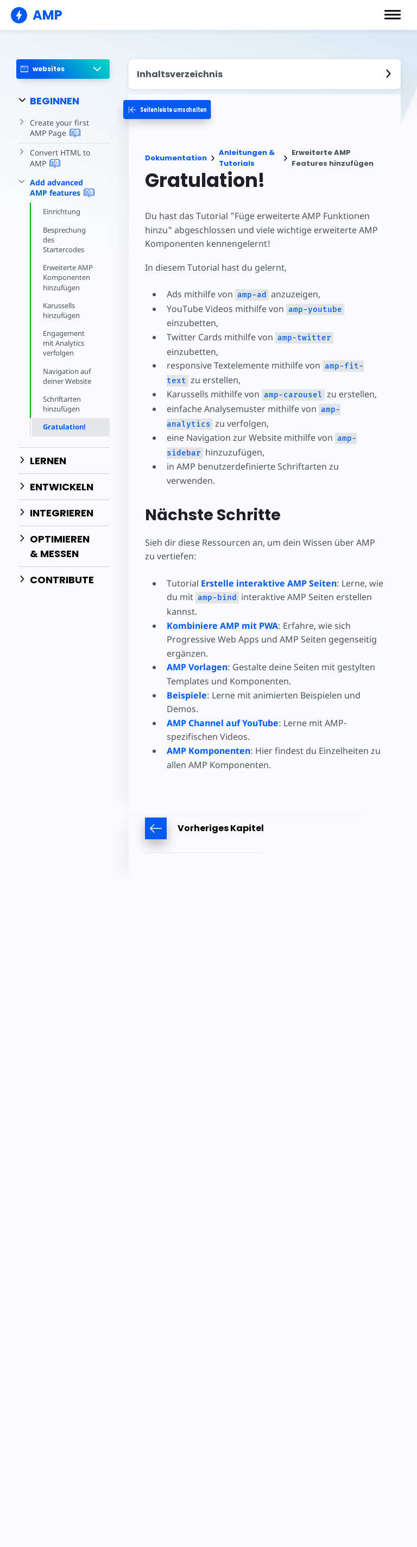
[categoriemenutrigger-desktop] (179, 109)
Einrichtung (62, 211)
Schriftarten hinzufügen (62, 404)
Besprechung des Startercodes (65, 239)
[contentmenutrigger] (265, 74)
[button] (392, 15)
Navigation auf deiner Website (68, 376)
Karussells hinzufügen (61, 310)
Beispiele (187, 680)
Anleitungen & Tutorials (247, 158)
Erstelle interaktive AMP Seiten (268, 568)
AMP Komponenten (208, 735)
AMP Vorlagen (197, 652)
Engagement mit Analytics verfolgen (64, 343)
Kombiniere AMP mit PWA (222, 610)
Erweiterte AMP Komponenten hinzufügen (68, 277)
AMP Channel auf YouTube (223, 708)
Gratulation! (64, 427)
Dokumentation (176, 158)
